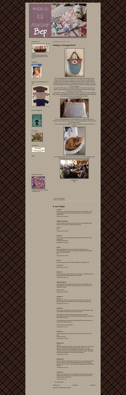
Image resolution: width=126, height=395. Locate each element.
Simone (58, 235)
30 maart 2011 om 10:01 (62, 231)
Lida (58, 247)
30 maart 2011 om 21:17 (62, 326)
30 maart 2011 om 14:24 (62, 303)
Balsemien (59, 343)
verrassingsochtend (61, 199)
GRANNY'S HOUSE (61, 221)
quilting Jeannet (61, 282)
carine (58, 209)
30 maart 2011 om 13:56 (62, 292)
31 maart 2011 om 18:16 (62, 367)
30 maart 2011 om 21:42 (62, 338)
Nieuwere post (56, 385)
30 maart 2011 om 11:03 (62, 267)
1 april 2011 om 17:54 (62, 379)
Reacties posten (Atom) (65, 387)
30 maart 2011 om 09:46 (62, 216)
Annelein (59, 308)
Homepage (74, 385)
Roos (58, 260)
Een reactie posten (59, 382)
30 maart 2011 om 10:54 (62, 255)
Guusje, (58, 272)
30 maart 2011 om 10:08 (62, 242)
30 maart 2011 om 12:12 (62, 277)
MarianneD (59, 359)
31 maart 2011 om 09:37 (62, 354)
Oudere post (93, 385)
